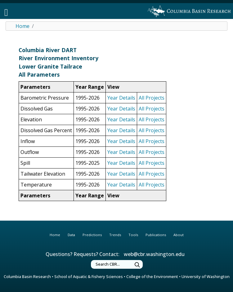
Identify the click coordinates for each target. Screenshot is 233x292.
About (178, 234)
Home (22, 26)
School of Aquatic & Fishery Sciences (88, 276)
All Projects (151, 97)
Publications (156, 234)
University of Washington (205, 276)
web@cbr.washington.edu (154, 254)
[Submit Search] (137, 265)
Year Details (121, 97)
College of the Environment (152, 276)
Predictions (92, 234)
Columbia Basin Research (27, 276)
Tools (133, 234)
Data (71, 234)
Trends (115, 234)
